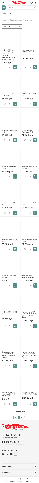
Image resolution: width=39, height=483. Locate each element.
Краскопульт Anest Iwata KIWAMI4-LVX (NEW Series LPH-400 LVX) (29, 355)
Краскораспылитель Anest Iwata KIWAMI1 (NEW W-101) (8, 394)
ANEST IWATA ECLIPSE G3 (29, 95)
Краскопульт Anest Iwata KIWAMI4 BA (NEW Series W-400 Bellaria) (8, 355)
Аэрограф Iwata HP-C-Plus (29, 204)
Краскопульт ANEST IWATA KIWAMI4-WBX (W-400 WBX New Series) (29, 315)
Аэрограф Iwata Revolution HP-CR (27, 131)
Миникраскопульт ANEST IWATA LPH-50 (29, 51)
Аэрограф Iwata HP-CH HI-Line (9, 167)
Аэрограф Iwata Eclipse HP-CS (29, 240)
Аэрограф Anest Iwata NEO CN (9, 276)
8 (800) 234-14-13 (10, 442)
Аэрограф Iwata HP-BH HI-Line (29, 167)
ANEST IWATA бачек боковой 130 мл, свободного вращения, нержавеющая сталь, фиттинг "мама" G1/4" (9, 54)
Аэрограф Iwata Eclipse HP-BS (9, 131)
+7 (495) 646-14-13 (11, 434)
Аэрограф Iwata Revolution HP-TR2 (28, 276)
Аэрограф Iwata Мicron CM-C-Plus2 (9, 95)
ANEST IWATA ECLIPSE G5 (9, 313)
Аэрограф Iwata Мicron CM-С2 (9, 240)
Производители (16, 20)
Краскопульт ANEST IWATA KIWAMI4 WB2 (29, 393)
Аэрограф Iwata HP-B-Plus (8, 204)
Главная (4, 20)
